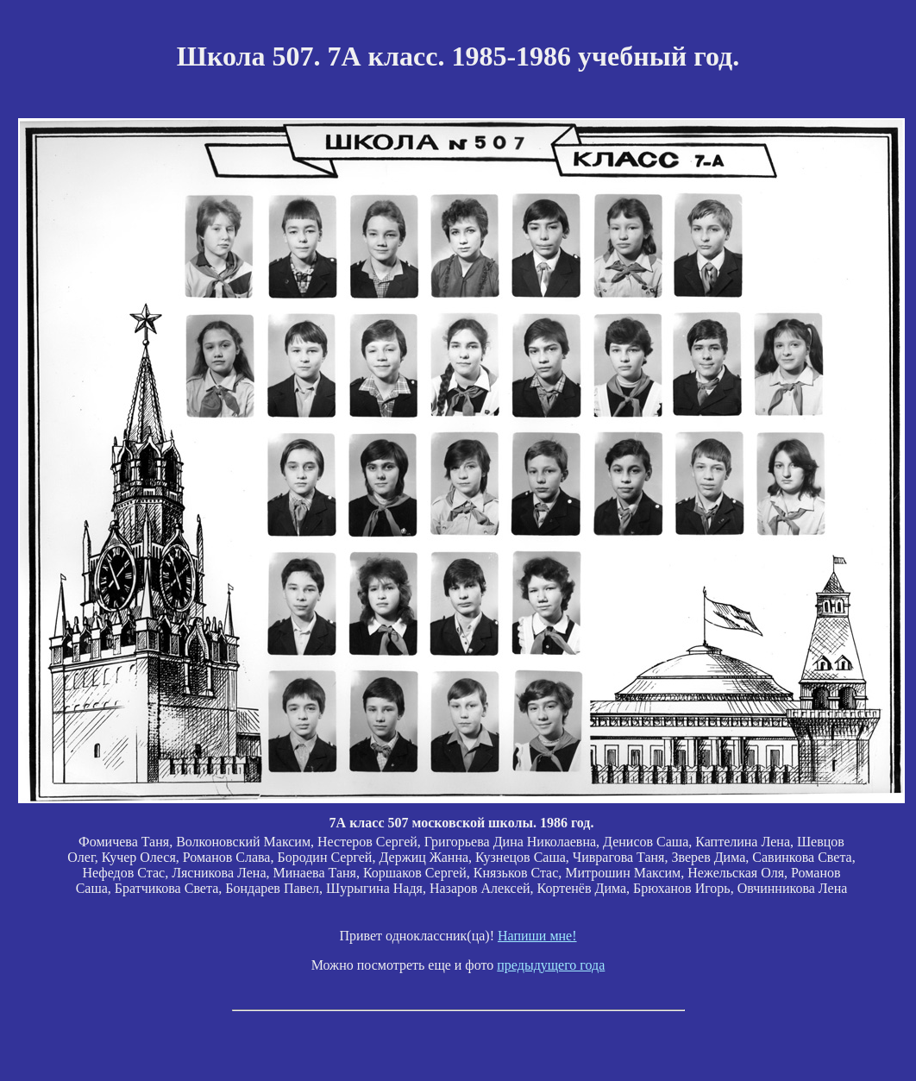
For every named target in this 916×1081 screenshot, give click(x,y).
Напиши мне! (537, 935)
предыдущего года (551, 965)
